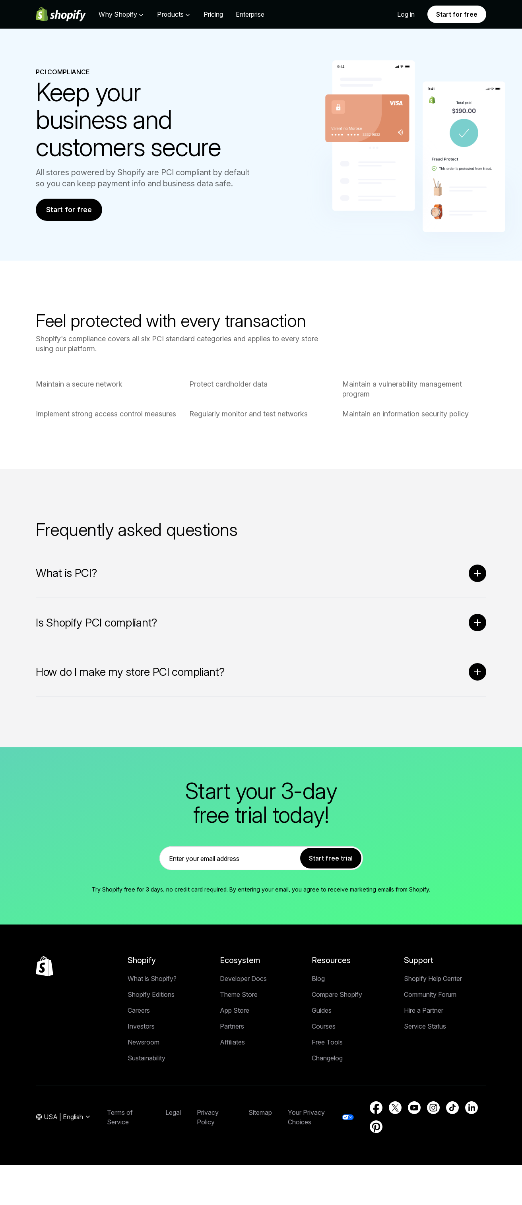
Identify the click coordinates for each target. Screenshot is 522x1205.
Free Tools (327, 1043)
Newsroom (143, 1043)
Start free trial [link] (331, 859)
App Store (234, 1011)
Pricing (213, 14)
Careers (139, 1011)
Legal (173, 1113)
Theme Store (239, 995)
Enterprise (250, 14)
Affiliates (232, 1043)
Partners (232, 1027)
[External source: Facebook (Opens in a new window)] (376, 1108)
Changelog (327, 1059)
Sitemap (260, 1113)
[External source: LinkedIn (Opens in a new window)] (471, 1108)
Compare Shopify (337, 995)
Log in (406, 14)
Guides (322, 1011)
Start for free (456, 14)
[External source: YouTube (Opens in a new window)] (414, 1108)
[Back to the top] (44, 967)
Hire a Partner (423, 1011)
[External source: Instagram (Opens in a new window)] (433, 1108)
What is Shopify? (152, 979)
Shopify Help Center (433, 979)
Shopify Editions (151, 995)
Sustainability (146, 1059)
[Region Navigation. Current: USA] (63, 1118)
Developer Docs (243, 979)
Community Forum (430, 995)
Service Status (425, 1027)
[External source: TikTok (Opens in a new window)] (452, 1108)
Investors (141, 1027)
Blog (318, 979)
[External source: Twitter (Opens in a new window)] (395, 1108)
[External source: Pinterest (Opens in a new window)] (376, 1127)
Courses (324, 1027)
